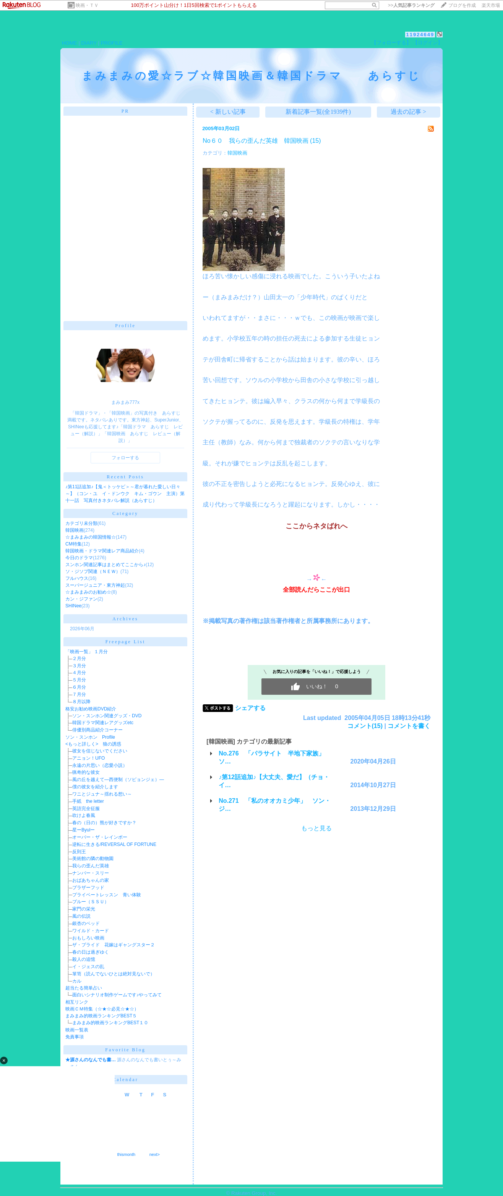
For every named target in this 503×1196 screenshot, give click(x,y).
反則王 (79, 851)
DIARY (89, 43)
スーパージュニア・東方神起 (95, 585)
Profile (125, 325)
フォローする (125, 457)
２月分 (79, 658)
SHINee (73, 605)
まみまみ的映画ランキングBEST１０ (110, 1022)
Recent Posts (125, 476)
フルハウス (76, 578)
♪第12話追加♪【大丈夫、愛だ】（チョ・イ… (274, 781)
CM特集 (73, 544)
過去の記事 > (408, 111)
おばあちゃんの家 (90, 880)
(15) (315, 140)
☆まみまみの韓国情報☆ (90, 537)
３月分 (79, 665)
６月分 (79, 687)
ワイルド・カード (90, 930)
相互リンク (76, 1002)
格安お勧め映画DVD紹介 (90, 709)
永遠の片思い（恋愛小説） (99, 765)
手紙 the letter (88, 801)
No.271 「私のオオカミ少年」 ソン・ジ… (274, 804)
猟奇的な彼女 (86, 772)
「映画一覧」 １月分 (86, 651)
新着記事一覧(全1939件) (318, 111)
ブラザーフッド (88, 887)
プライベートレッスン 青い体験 (106, 894)
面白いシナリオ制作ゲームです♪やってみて (117, 994)
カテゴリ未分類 (81, 523)
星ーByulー (83, 830)
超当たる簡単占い (83, 988)
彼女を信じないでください (99, 751)
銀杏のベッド (86, 923)
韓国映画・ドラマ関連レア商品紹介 (102, 551)
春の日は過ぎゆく (90, 952)
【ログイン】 (428, 42)
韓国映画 (74, 530)
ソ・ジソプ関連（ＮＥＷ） (92, 571)
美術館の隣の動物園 (93, 858)
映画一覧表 (76, 1030)
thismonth (126, 1154)
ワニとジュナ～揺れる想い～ (102, 794)
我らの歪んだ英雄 (90, 865)
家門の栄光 (83, 909)
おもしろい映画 (88, 938)
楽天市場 (491, 5)
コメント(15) (365, 726)
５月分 (79, 680)
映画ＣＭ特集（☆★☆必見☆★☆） (102, 1009)
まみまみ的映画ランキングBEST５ (101, 1015)
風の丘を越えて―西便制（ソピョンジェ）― (118, 779)
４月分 (79, 672)
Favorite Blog (125, 1049)
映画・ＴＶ (87, 5)
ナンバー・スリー (90, 873)
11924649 (420, 34)
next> (154, 1154)
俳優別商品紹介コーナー (97, 730)
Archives (125, 618)
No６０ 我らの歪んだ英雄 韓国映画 (255, 140)
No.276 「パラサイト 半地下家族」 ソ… (274, 757)
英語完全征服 (86, 808)
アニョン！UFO (88, 758)
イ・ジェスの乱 (88, 966)
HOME (69, 43)
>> (411, 5)
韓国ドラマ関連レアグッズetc (102, 722)
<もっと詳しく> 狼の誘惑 (93, 744)
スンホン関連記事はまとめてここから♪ (105, 564)
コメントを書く (409, 726)
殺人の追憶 (83, 959)
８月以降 (81, 701)
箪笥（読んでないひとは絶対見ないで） (113, 973)
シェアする (250, 708)
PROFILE (112, 43)
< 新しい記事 (228, 111)
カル (76, 981)
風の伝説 (81, 916)
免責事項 (74, 1036)
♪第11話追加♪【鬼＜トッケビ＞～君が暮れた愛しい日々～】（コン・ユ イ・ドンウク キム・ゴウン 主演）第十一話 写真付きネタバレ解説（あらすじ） (125, 493)
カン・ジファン (81, 599)
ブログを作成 (462, 5)
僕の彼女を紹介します (95, 786)
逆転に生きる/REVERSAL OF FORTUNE (114, 844)
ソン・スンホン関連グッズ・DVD (106, 715)
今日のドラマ (79, 557)
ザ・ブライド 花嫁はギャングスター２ (113, 944)
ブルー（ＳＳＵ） (90, 901)
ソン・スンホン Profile (90, 737)
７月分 (79, 694)
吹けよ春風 (83, 815)
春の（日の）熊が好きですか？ (104, 822)
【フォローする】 (391, 42)
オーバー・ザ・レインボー (99, 837)
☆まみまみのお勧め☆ (88, 592)
